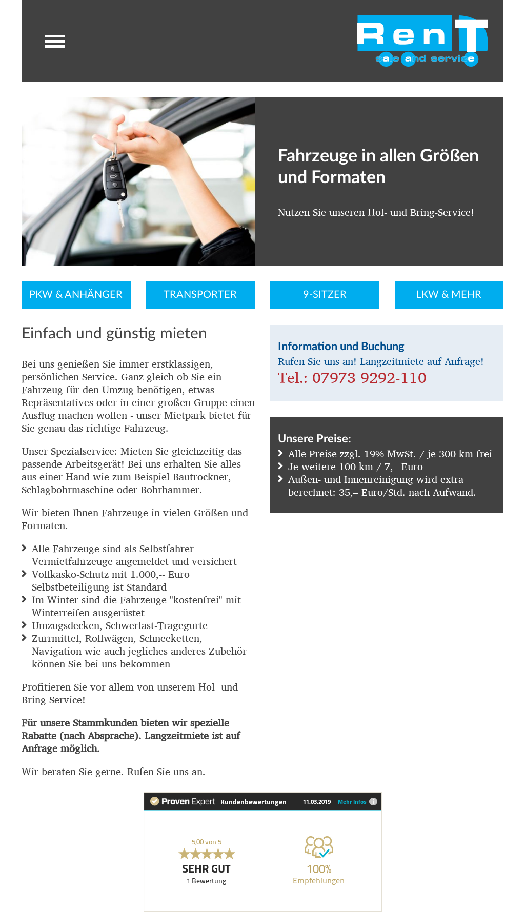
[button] (55, 41)
